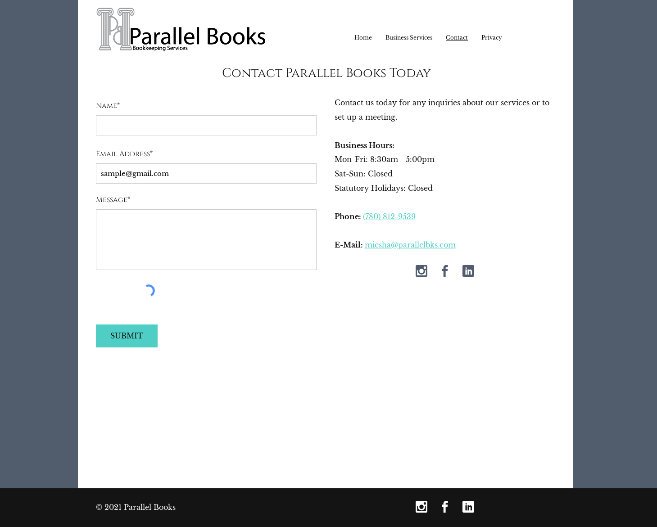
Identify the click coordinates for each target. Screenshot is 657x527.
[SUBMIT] (127, 335)
